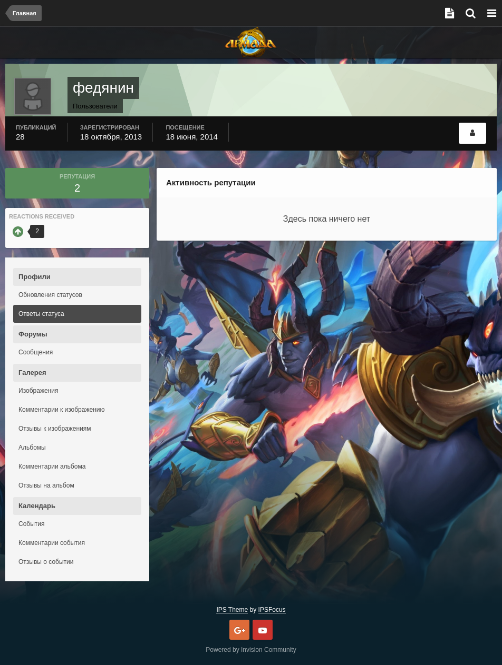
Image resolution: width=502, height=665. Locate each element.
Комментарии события (51, 543)
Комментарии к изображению (61, 409)
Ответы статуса (41, 313)
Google (239, 630)
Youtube (263, 630)
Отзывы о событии (46, 561)
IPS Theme (232, 609)
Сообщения (35, 352)
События (31, 524)
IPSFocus (272, 609)
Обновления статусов (50, 295)
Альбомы (32, 447)
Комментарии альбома (51, 466)
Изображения (38, 390)
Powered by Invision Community (251, 649)
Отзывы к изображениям (54, 428)
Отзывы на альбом (46, 485)
